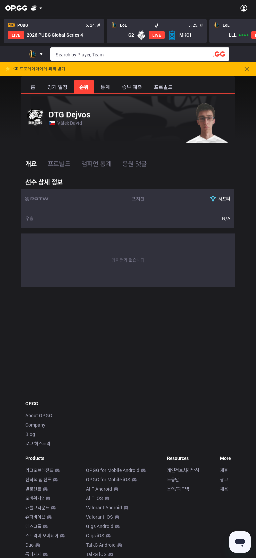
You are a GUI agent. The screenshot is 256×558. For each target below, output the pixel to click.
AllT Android (99, 489)
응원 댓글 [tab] (134, 163)
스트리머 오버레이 (41, 535)
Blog (30, 434)
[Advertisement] (128, 341)
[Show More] (37, 8)
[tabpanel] (128, 231)
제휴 (224, 470)
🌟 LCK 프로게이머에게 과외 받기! (35, 69)
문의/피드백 (178, 489)
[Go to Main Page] (16, 8)
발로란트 (33, 489)
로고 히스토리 (37, 443)
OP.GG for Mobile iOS (108, 479)
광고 (224, 479)
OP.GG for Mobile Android (112, 470)
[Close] (247, 69)
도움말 (173, 479)
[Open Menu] (244, 8)
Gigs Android (99, 526)
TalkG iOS (96, 554)
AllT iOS (94, 498)
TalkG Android (101, 545)
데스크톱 (33, 526)
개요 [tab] (31, 163)
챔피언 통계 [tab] (96, 163)
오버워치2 (34, 498)
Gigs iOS (95, 535)
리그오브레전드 (39, 470)
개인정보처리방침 (183, 470)
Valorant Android (104, 507)
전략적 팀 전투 (38, 479)
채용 (224, 489)
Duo (29, 545)
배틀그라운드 (37, 507)
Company (35, 425)
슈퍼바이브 (35, 517)
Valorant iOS (99, 517)
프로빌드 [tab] (59, 163)
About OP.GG (38, 415)
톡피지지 (33, 554)
